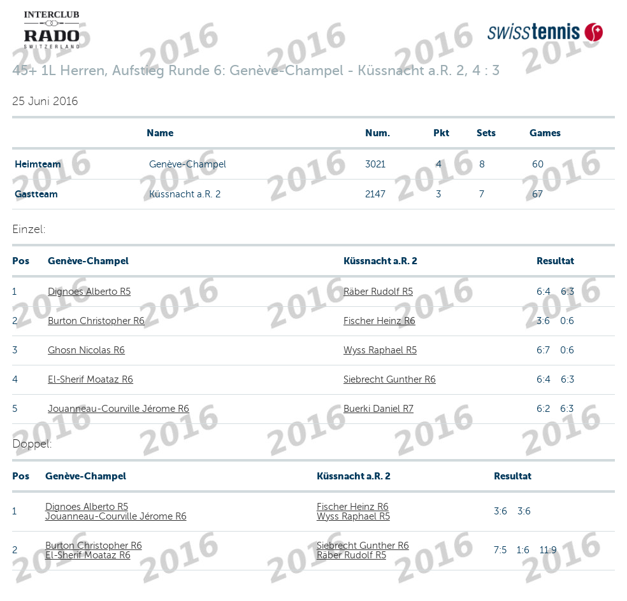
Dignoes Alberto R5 (89, 291)
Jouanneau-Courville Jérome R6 (118, 409)
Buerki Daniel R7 (378, 409)
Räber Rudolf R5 (378, 291)
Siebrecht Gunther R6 (389, 379)
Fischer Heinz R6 (379, 321)
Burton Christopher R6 (96, 321)
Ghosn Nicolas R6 (86, 350)
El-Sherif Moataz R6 (90, 379)
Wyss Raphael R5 (380, 350)
